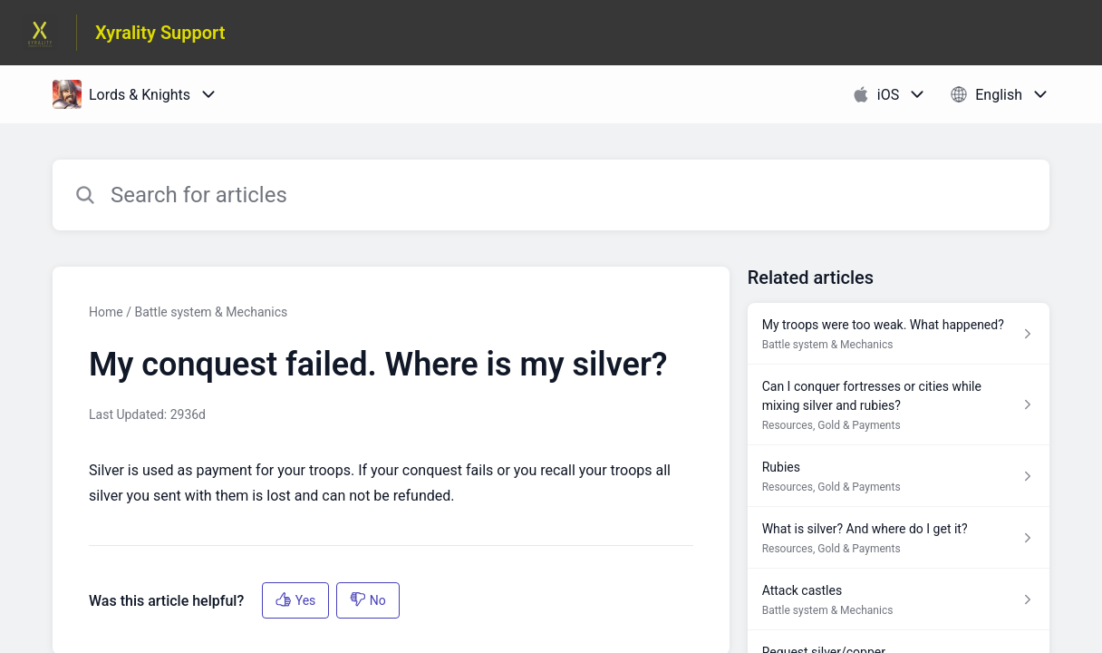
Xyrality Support (160, 33)
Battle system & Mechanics (210, 312)
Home (106, 312)
